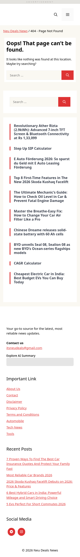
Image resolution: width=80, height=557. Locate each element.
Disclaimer (14, 401)
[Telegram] (11, 532)
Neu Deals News (15, 31)
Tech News (14, 427)
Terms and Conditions (22, 414)
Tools (10, 434)
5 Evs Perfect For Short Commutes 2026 (36, 504)
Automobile (15, 421)
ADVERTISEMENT (40, 2)
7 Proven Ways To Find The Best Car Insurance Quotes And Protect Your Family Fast (38, 464)
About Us (13, 389)
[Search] (67, 75)
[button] (56, 14)
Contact (12, 395)
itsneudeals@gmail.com (24, 348)
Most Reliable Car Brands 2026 (29, 475)
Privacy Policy (16, 408)
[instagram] (21, 532)
